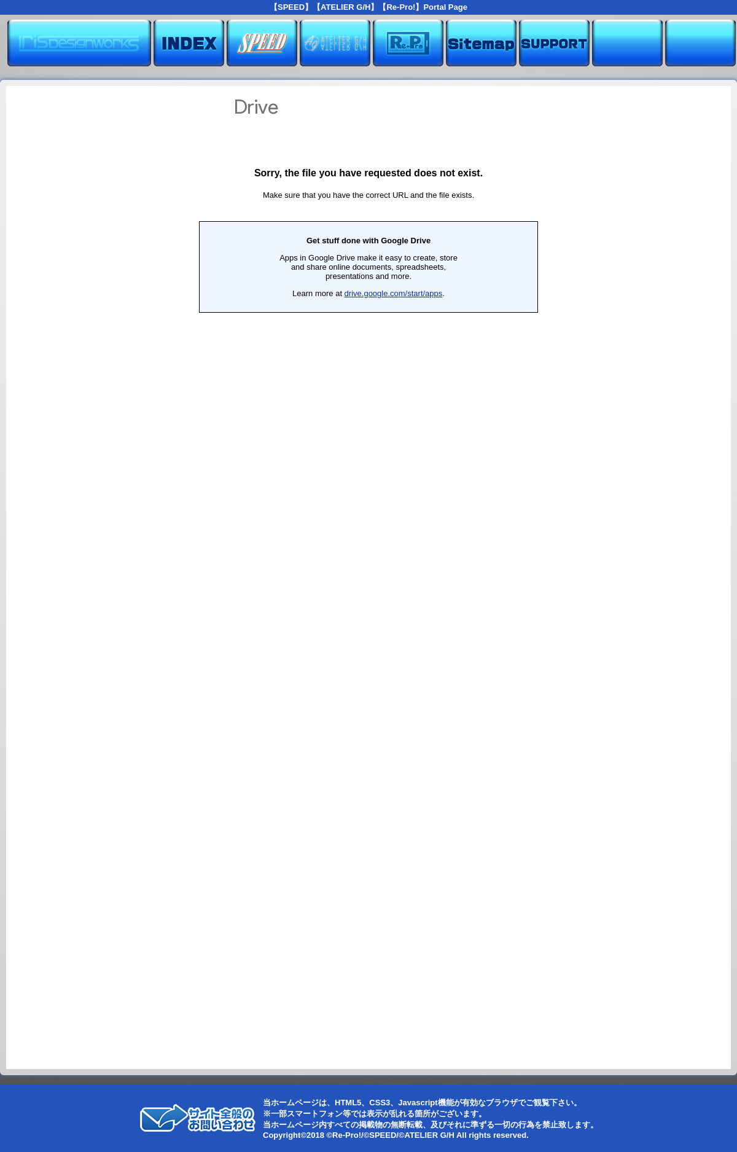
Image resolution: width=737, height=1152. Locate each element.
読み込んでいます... (368, 577)
